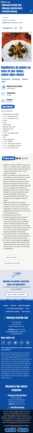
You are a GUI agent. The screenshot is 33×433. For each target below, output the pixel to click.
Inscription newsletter (16, 294)
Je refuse (10, 430)
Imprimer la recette (12, 263)
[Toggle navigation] (31, 12)
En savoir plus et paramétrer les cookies (16, 425)
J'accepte (23, 430)
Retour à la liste (10, 257)
